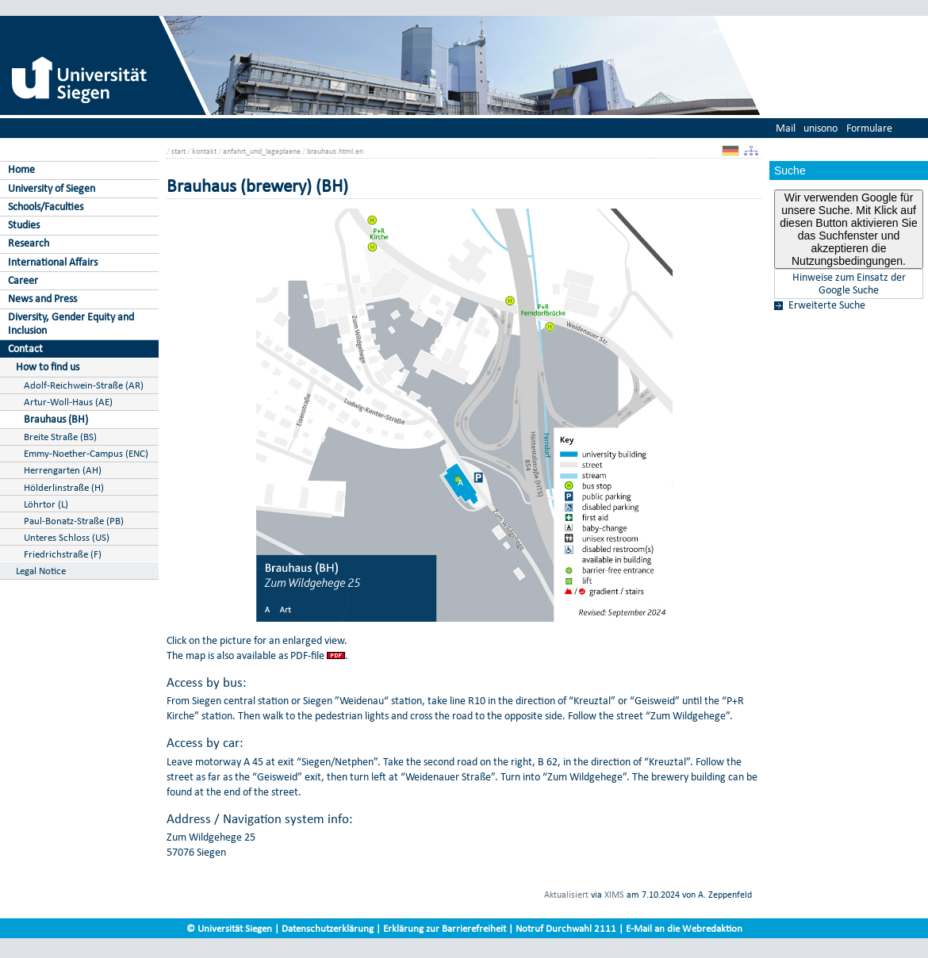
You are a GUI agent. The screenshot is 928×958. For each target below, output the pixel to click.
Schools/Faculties (45, 206)
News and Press (42, 298)
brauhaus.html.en (335, 151)
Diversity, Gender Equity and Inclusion (71, 323)
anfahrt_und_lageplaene (262, 151)
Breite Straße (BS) (60, 437)
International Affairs (53, 262)
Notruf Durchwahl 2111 (566, 928)
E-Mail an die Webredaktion (684, 928)
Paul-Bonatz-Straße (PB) (74, 521)
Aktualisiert (566, 894)
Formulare (869, 128)
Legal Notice (41, 570)
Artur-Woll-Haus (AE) (68, 402)
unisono (820, 128)
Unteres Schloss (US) (66, 537)
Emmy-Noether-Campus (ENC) (86, 453)
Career (23, 280)
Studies (24, 225)
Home (21, 169)
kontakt (204, 151)
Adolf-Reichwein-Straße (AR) (84, 385)
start (178, 151)
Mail (786, 128)
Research (28, 243)
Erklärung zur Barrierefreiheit (444, 928)
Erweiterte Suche (826, 305)
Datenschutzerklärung (328, 928)
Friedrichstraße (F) (63, 554)
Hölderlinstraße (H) (64, 487)
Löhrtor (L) (46, 504)
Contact (25, 348)
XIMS (614, 894)
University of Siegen (51, 188)
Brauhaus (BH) (56, 419)
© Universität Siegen (229, 928)
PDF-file (307, 655)
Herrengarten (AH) (63, 470)
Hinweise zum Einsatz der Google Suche (849, 284)
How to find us (47, 367)
